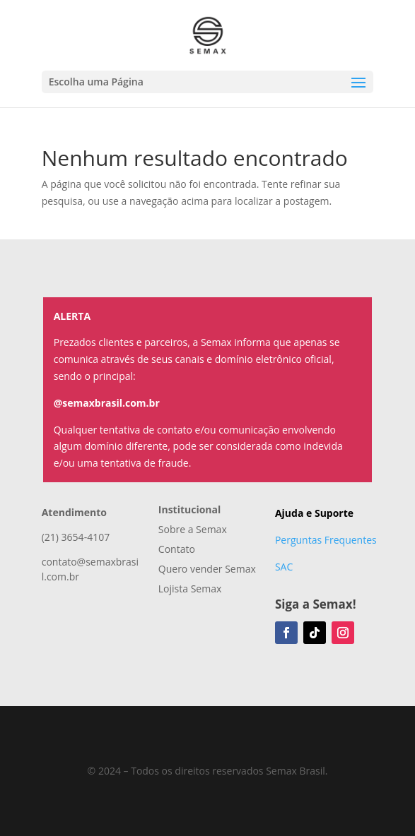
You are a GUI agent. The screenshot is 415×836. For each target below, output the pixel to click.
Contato (176, 549)
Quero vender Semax (207, 568)
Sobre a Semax (192, 529)
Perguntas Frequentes (326, 540)
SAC (284, 566)
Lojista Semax (189, 588)
